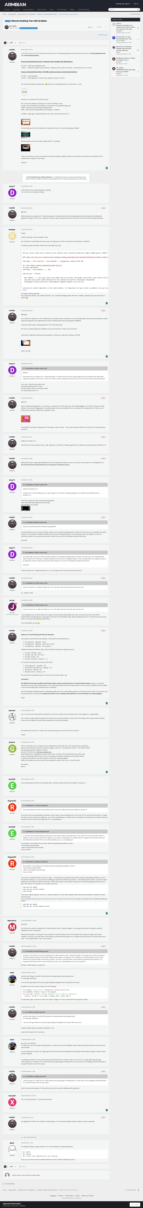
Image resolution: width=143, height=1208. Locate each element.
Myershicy (12, 920)
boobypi (12, 230)
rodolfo (14, 26)
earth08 (12, 779)
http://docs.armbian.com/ (44, 752)
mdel (12, 972)
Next (11, 42)
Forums (7, 10)
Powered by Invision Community (71, 1198)
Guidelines (23, 1205)
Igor (25, 1137)
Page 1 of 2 (22, 42)
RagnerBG (12, 801)
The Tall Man (121, 40)
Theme (61, 1195)
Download (16, 10)
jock (119, 52)
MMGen (120, 31)
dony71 (12, 186)
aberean (12, 710)
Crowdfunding (62, 10)
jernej (12, 600)
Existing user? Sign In (123, 4)
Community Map (83, 10)
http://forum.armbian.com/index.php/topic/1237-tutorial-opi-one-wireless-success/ (45, 464)
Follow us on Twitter (87, 1195)
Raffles (72, 10)
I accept (135, 1204)
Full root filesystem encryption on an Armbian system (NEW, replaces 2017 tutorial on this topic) (125, 26)
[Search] (117, 9)
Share (90, 27)
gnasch (12, 742)
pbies (12, 1143)
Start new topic (102, 35)
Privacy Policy (69, 1195)
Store (52, 10)
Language (53, 1195)
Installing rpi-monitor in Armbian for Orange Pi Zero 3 (125, 59)
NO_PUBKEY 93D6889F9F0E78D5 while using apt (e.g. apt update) (125, 69)
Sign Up (136, 3)
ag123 (119, 62)
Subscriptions (42, 10)
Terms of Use (6, 1205)
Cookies (77, 1195)
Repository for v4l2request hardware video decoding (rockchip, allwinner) (124, 48)
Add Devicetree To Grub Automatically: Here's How (124, 38)
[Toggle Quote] (24, 368)
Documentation (28, 10)
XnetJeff (11, 1096)
